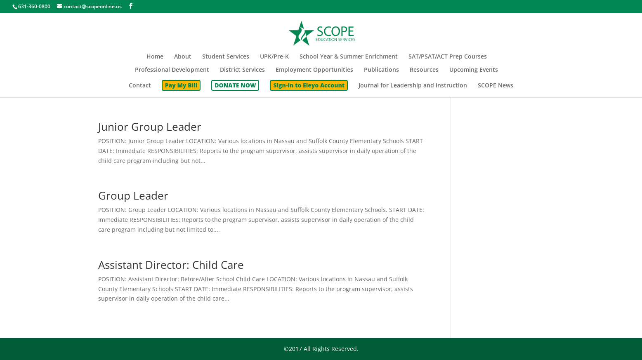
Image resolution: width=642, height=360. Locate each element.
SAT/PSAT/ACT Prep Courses (447, 57)
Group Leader (133, 195)
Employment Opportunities (314, 70)
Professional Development (172, 70)
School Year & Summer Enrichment (349, 57)
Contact (140, 85)
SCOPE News (495, 85)
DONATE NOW (235, 85)
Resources (424, 70)
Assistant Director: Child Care (171, 264)
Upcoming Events (473, 70)
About (182, 57)
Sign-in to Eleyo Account (309, 85)
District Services (242, 70)
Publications (381, 70)
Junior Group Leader (149, 126)
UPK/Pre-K (274, 57)
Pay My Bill (181, 85)
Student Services (225, 57)
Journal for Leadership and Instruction (413, 85)
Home (154, 57)
